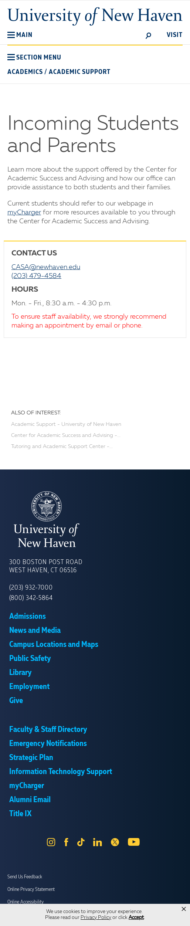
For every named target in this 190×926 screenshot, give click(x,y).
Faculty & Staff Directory (48, 730)
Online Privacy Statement (31, 889)
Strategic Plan (31, 758)
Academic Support (80, 72)
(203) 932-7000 (31, 587)
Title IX (20, 814)
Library (20, 673)
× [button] (184, 909)
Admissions (27, 617)
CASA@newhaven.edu (45, 267)
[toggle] (148, 35)
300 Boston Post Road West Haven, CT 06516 (45, 566)
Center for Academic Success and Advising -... (66, 435)
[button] (20, 35)
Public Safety (30, 659)
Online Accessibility (25, 902)
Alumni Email (30, 800)
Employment (29, 687)
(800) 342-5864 (31, 598)
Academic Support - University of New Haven (66, 424)
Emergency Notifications (48, 744)
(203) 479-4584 (36, 276)
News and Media (35, 631)
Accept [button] (136, 917)
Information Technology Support (60, 772)
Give (16, 701)
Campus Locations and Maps (53, 645)
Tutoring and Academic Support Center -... (62, 446)
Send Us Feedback (24, 876)
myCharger (24, 212)
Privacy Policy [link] (96, 917)
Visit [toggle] (175, 35)
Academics (25, 72)
